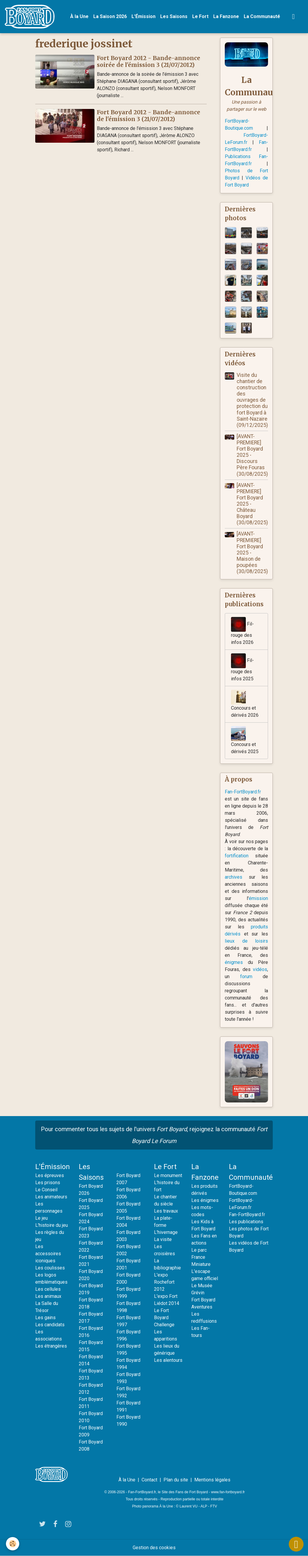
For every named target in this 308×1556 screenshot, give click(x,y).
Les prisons (47, 1182)
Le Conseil (46, 1189)
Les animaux (48, 1296)
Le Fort (200, 16)
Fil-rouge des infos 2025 (242, 667)
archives (233, 877)
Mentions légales (212, 1480)
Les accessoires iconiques (48, 1254)
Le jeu (41, 1218)
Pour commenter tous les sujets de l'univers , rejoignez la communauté (154, 1135)
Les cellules (48, 1289)
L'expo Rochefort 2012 (164, 1282)
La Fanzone (226, 16)
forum (246, 976)
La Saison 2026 (110, 16)
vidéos (260, 969)
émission (258, 898)
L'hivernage (166, 1232)
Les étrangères (51, 1346)
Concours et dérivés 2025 (245, 740)
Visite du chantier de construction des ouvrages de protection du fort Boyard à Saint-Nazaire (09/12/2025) (252, 400)
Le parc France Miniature (201, 1257)
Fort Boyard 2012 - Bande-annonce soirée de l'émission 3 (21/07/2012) (148, 61)
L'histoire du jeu (51, 1225)
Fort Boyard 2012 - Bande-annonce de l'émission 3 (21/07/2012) (148, 116)
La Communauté (262, 16)
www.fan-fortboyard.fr (228, 1492)
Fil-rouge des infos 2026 (242, 631)
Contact (149, 1480)
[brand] (31, 16)
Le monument (168, 1175)
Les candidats (50, 1324)
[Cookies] (12, 1543)
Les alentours (168, 1360)
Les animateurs (51, 1197)
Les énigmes (205, 1200)
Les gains (45, 1317)
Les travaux (166, 1211)
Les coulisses (50, 1268)
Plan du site (175, 1480)
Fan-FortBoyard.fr (243, 792)
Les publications (246, 1221)
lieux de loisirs (246, 941)
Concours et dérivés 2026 (245, 704)
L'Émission (143, 16)
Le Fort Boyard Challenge (164, 1317)
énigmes (234, 962)
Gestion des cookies (154, 1547)
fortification (236, 856)
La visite (163, 1239)
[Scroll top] (296, 1544)
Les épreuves (49, 1175)
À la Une (79, 16)
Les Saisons (173, 16)
